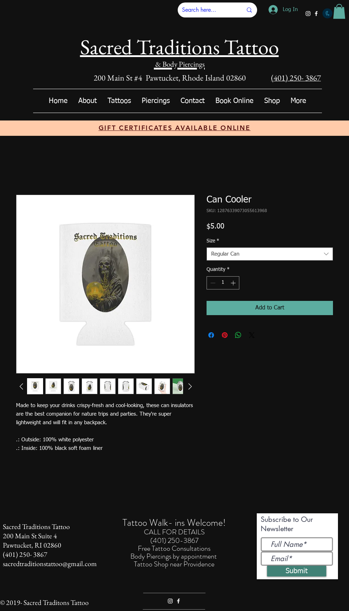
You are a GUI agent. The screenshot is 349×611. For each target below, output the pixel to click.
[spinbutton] (223, 283)
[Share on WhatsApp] (238, 335)
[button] (339, 11)
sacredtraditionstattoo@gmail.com (50, 563)
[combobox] (270, 254)
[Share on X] (252, 335)
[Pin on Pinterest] (224, 335)
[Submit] (296, 571)
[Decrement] (212, 283)
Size (213, 240)
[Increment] (233, 283)
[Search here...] (207, 9)
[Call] (327, 13)
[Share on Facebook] (211, 335)
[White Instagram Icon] (308, 13)
